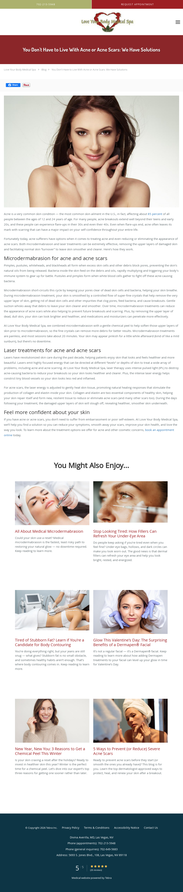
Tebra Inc (51, 827)
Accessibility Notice (126, 827)
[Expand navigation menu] (177, 22)
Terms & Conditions (96, 827)
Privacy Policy (70, 827)
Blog (44, 69)
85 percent (155, 214)
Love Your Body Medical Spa (20, 69)
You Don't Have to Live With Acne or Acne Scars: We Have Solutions (89, 69)
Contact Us (151, 827)
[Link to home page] (73, 22)
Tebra (108, 878)
